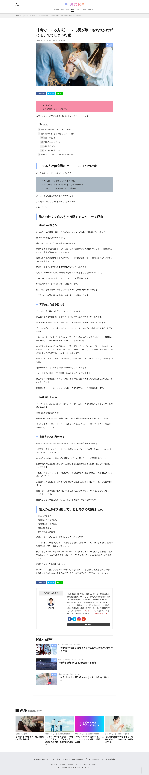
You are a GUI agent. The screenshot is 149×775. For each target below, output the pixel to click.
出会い (56, 9)
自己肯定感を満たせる (50, 150)
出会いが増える (47, 137)
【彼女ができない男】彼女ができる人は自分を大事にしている (85, 679)
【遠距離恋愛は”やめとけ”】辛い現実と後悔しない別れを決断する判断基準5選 (119, 739)
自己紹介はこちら (101, 613)
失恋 (67, 9)
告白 (62, 9)
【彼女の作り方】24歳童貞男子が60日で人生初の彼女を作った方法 (85, 649)
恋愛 (72, 9)
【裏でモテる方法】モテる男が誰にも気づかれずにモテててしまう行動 (59, 15)
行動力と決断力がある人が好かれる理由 (77, 662)
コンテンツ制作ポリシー (72, 759)
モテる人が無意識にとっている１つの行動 (54, 129)
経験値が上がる (47, 146)
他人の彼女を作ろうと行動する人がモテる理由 (56, 133)
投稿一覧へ (88, 624)
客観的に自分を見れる (50, 142)
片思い (78, 9)
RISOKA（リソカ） (23, 16)
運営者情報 (110, 759)
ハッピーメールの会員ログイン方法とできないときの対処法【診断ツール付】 (89, 739)
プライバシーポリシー (94, 759)
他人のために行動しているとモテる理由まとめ (56, 154)
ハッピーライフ (89, 611)
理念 (58, 759)
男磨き (90, 9)
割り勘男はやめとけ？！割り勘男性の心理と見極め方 (30, 738)
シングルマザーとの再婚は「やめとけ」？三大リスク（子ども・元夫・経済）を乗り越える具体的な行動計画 (59, 740)
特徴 (84, 9)
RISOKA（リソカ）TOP (44, 759)
